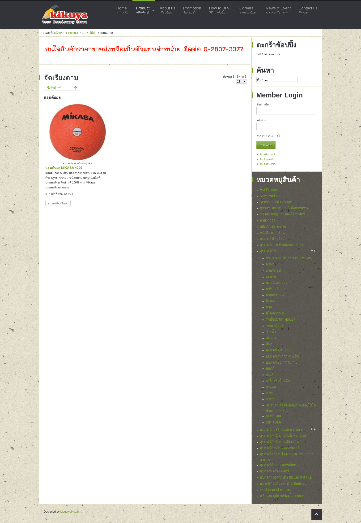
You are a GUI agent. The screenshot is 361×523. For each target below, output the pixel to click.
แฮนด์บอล (273, 422)
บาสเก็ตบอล (275, 295)
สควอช (271, 338)
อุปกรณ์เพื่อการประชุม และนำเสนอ (286, 477)
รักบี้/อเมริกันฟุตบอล (281, 319)
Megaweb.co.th (70, 511)
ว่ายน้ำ (271, 332)
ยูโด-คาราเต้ (275, 313)
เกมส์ (269, 374)
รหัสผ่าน (261, 120)
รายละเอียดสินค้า (57, 203)
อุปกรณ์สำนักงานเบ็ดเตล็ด (279, 442)
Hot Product (269, 190)
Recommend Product (276, 202)
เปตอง (270, 399)
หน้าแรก (59, 33)
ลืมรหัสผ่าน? (267, 154)
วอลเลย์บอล (275, 325)
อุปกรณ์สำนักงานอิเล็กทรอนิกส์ (283, 436)
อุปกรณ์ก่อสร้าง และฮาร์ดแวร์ (282, 429)
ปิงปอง (271, 301)
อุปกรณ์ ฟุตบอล (277, 350)
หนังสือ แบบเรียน (272, 233)
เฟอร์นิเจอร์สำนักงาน (275, 490)
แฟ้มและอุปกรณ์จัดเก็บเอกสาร (282, 495)
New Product (269, 196)
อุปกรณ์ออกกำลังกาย (281, 362)
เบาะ (269, 393)
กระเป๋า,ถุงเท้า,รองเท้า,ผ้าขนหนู (289, 258)
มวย (269, 307)
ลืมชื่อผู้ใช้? (267, 159)
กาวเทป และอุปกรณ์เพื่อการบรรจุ (284, 208)
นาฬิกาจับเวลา (277, 289)
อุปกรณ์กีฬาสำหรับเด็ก (282, 356)
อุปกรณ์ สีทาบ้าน (272, 238)
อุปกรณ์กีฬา (89, 33)
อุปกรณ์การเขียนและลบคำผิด (282, 245)
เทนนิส (271, 387)
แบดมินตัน (273, 416)
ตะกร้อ (271, 277)
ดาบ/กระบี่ (273, 270)
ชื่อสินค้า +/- (54, 87)
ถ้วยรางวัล (267, 220)
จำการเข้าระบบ (266, 136)
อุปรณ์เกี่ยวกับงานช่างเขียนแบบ (283, 483)
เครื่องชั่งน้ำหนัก (278, 381)
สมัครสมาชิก (268, 164)
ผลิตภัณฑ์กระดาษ (273, 226)
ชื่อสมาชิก (262, 104)
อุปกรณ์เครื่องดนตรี (274, 471)
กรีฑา (270, 264)
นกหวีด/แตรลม (277, 283)
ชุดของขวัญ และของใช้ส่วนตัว (282, 214)
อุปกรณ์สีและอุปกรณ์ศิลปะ (279, 465)
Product (73, 33)
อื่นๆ (269, 344)
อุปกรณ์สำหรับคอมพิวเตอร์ (279, 448)
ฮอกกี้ (270, 368)
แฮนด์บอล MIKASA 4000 (63, 168)
